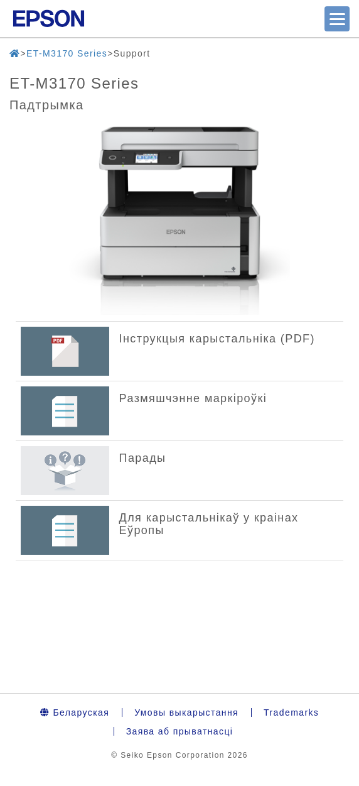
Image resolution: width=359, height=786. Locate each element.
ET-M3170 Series (66, 53)
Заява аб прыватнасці (179, 731)
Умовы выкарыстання (186, 712)
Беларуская (74, 712)
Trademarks (291, 712)
